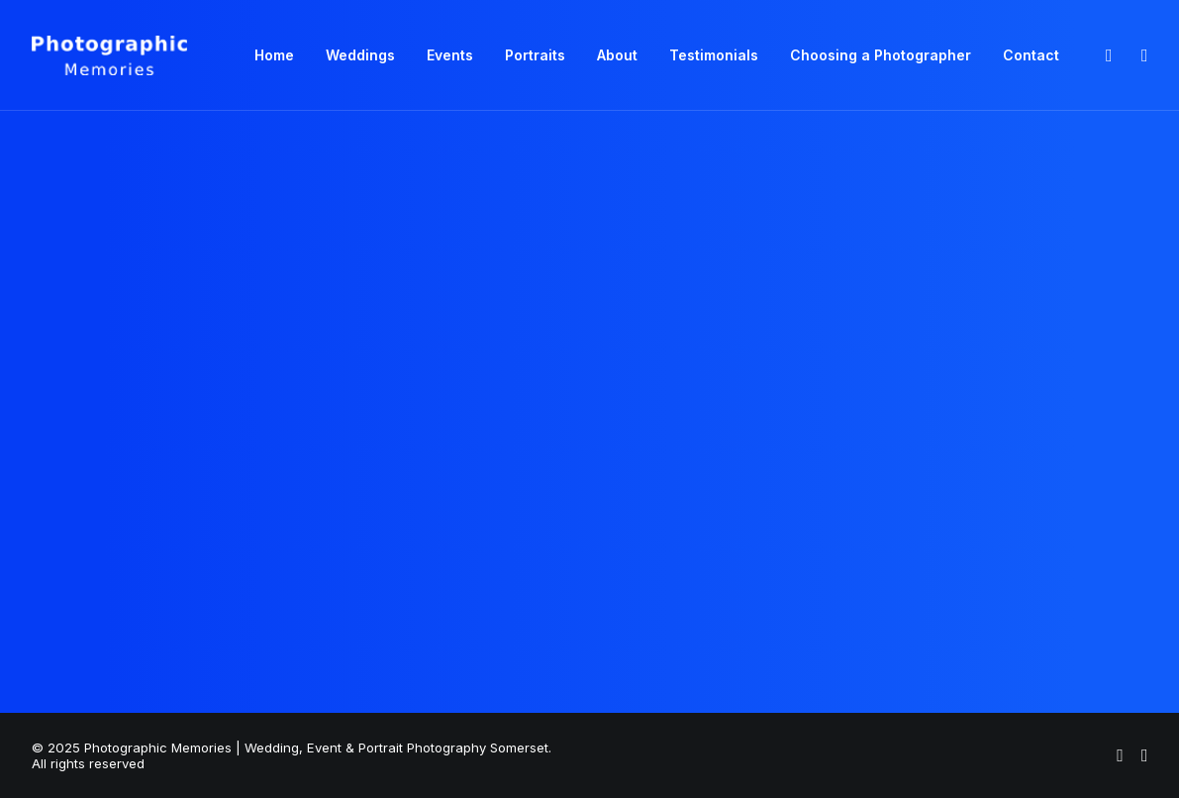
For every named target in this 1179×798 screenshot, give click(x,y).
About (617, 55)
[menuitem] (274, 55)
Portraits (535, 55)
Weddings (360, 55)
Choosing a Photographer (880, 55)
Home (274, 55)
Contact (1031, 55)
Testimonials (713, 55)
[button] (1108, 55)
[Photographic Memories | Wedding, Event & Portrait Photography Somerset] (110, 55)
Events (450, 55)
